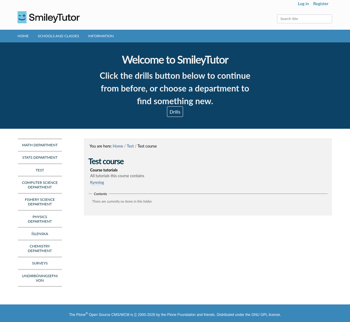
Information (101, 36)
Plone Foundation (181, 315)
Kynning (97, 182)
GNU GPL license (266, 315)
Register (320, 3)
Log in (303, 3)
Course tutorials (209, 173)
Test (130, 146)
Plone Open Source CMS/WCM (102, 315)
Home (23, 36)
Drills (174, 112)
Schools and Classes (58, 36)
